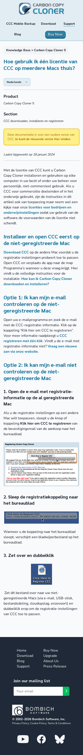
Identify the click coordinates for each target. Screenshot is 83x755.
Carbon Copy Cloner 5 (50, 50)
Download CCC (16, 252)
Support (23, 666)
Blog (20, 661)
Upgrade (50, 655)
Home (22, 650)
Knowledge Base (18, 50)
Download (25, 655)
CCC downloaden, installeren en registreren (34, 121)
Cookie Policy (38, 723)
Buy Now (50, 650)
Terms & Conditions (59, 723)
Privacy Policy (20, 723)
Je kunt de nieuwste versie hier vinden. (43, 139)
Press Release (54, 666)
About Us (51, 661)
